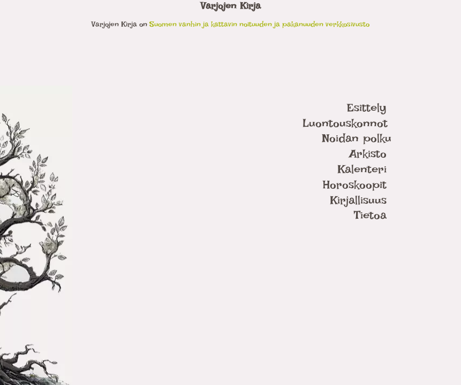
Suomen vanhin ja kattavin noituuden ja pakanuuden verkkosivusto (259, 23)
